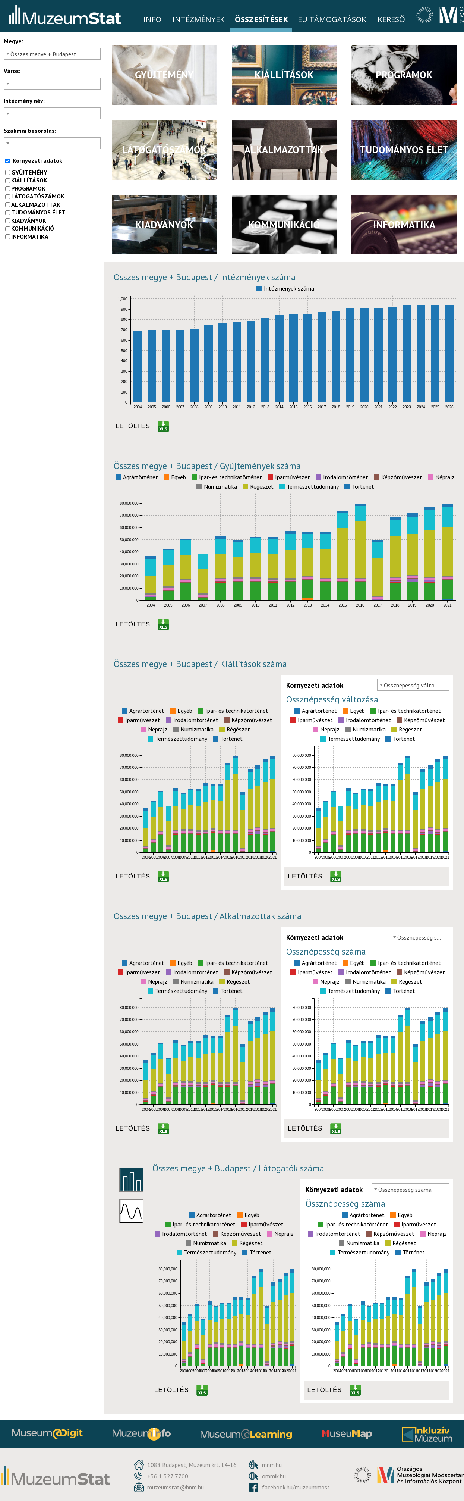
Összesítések (261, 19)
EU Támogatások (332, 19)
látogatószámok (34, 196)
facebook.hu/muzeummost (296, 1487)
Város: (12, 71)
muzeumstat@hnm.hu (175, 1487)
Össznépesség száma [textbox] (423, 937)
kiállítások (26, 180)
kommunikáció (29, 228)
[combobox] (52, 54)
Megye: (13, 41)
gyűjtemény (26, 172)
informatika (26, 236)
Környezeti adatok (33, 160)
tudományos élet (35, 212)
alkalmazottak (32, 204)
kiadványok (25, 220)
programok (25, 188)
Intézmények (199, 19)
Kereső (391, 19)
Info (152, 19)
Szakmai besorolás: (30, 130)
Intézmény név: (24, 100)
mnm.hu (272, 1465)
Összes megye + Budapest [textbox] (43, 54)
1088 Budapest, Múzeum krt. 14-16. (192, 1465)
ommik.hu (274, 1476)
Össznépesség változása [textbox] (415, 685)
